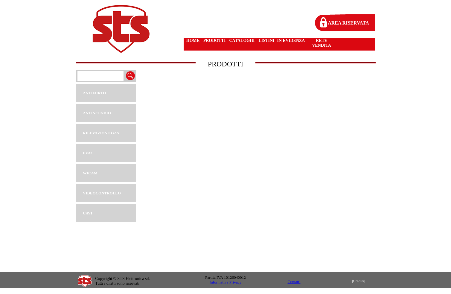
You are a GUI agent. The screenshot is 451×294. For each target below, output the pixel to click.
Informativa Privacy (226, 282)
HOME (192, 40)
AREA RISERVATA (348, 22)
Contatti (294, 281)
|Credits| (358, 281)
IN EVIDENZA (291, 40)
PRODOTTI (214, 40)
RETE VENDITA (321, 43)
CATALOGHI (242, 40)
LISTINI (267, 40)
